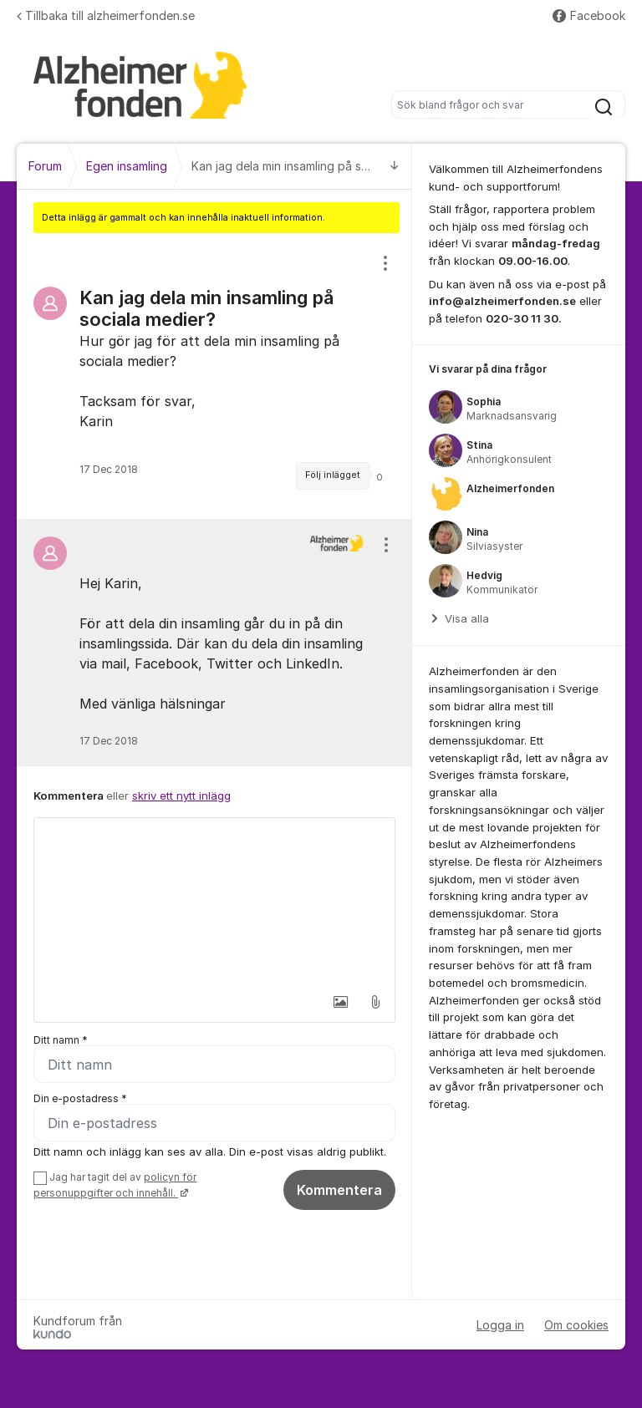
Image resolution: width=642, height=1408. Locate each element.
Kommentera (339, 1190)
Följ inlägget (332, 475)
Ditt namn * (60, 1040)
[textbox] (214, 901)
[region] (214, 376)
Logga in (500, 1325)
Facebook (589, 15)
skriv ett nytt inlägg (181, 795)
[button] (340, 1002)
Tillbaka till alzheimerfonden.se (106, 15)
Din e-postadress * (80, 1098)
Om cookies (576, 1325)
